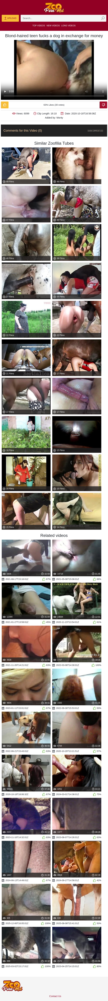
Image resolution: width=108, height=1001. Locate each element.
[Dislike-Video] (103, 104)
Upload (10, 18)
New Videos (53, 25)
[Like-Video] (4, 104)
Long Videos (68, 25)
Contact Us (55, 996)
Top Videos (39, 25)
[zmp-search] (63, 18)
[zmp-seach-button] (102, 18)
